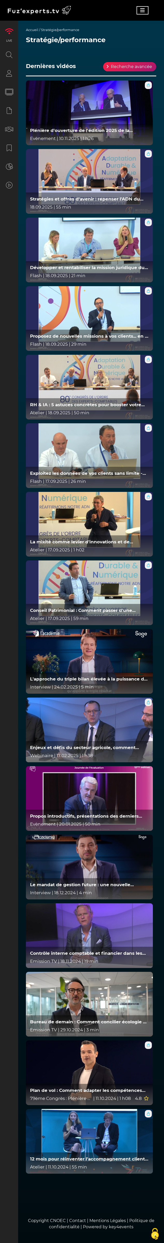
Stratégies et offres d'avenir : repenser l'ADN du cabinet (85, 199)
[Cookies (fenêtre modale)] (155, 1234)
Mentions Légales (107, 1220)
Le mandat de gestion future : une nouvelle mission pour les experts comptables (80, 884)
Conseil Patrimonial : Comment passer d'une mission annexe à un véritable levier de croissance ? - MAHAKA (88, 610)
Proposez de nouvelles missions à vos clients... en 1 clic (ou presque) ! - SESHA (88, 336)
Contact (78, 1220)
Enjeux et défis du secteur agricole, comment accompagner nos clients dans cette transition (83, 747)
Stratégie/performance (60, 30)
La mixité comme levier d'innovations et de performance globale (80, 541)
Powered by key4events (108, 1226)
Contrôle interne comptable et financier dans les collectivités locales (86, 953)
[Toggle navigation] (142, 10)
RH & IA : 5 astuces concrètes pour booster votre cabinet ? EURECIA (85, 404)
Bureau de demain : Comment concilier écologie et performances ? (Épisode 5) (89, 1021)
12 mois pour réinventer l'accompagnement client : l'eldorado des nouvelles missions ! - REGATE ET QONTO (88, 1159)
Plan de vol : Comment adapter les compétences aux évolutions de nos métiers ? (86, 1090)
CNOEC (58, 1220)
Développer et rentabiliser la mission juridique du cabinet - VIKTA (87, 267)
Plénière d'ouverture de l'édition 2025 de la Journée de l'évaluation (79, 130)
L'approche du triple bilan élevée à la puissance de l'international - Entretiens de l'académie (88, 679)
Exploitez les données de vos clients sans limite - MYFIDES (86, 473)
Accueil (32, 30)
